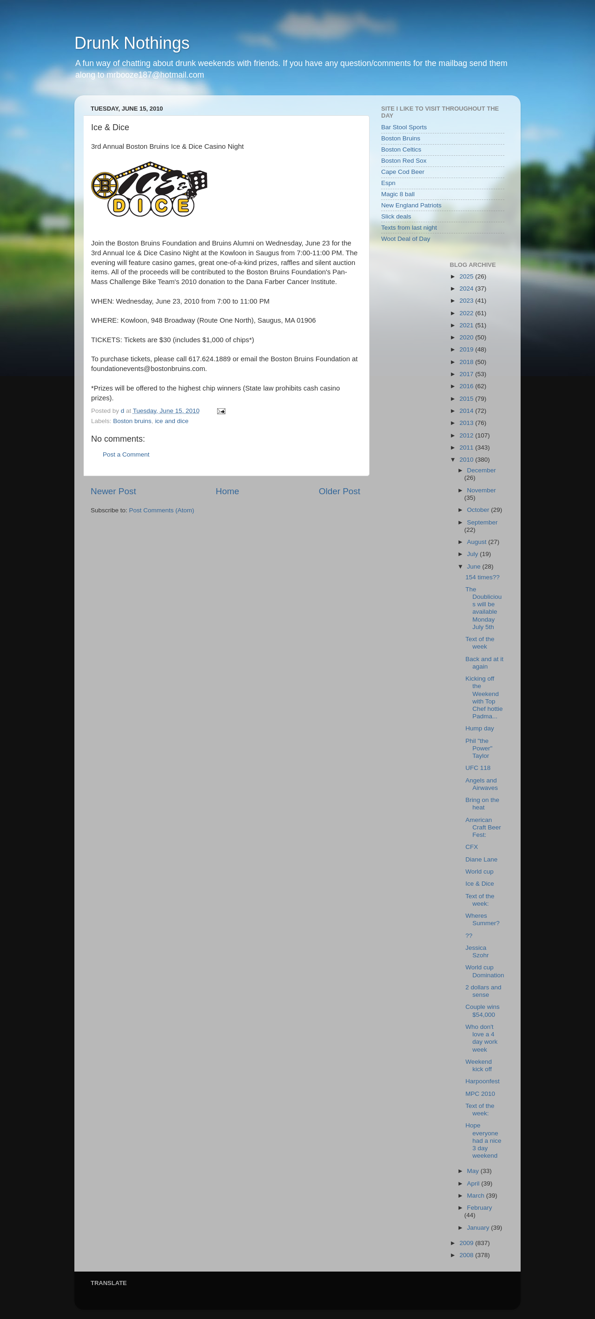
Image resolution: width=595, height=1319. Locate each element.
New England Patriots (411, 205)
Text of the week (479, 643)
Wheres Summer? (482, 919)
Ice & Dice (479, 883)
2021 (467, 325)
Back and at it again (484, 663)
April (474, 1183)
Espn (388, 182)
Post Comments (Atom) (161, 510)
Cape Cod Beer (402, 171)
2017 (467, 374)
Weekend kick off (478, 1065)
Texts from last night (409, 227)
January (479, 1227)
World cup (479, 871)
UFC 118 (477, 767)
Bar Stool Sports (404, 127)
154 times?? (482, 577)
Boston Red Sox (404, 160)
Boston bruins (132, 421)
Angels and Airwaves (481, 784)
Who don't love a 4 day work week (481, 1038)
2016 (467, 386)
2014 (467, 410)
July (473, 553)
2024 (467, 288)
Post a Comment (126, 454)
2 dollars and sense (483, 991)
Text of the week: (479, 900)
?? (468, 935)
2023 (467, 300)
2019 (467, 349)
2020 (467, 337)
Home (227, 491)
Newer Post (113, 491)
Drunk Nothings (132, 43)
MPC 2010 (480, 1093)
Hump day (479, 728)
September (482, 522)
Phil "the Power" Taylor (478, 748)
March (476, 1195)
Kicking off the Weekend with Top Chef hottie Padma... (483, 697)
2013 (467, 422)
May (474, 1170)
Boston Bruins (400, 138)
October (479, 509)
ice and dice (171, 421)
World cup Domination (484, 971)
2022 (467, 313)
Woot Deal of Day (405, 238)
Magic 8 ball (398, 194)
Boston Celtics (401, 149)
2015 (467, 398)
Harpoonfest (482, 1081)
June (475, 566)
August (478, 541)
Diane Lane (481, 859)
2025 (467, 276)
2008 (467, 1255)
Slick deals (396, 216)
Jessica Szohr (477, 951)
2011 (467, 447)
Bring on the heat (482, 803)
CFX (471, 846)
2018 (467, 361)
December (481, 470)
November (481, 490)
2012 (467, 435)
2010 (467, 459)
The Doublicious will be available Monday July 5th (483, 608)
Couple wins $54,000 (482, 1010)
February (479, 1207)
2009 (467, 1242)
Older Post (339, 491)
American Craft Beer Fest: (483, 827)
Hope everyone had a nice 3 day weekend (483, 1140)
